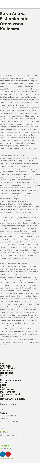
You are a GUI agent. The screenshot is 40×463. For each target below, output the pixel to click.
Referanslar (7, 370)
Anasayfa (5, 365)
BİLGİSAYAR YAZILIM (6, 458)
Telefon (4, 445)
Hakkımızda (6, 372)
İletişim (4, 375)
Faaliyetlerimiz (8, 368)
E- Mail (4, 432)
